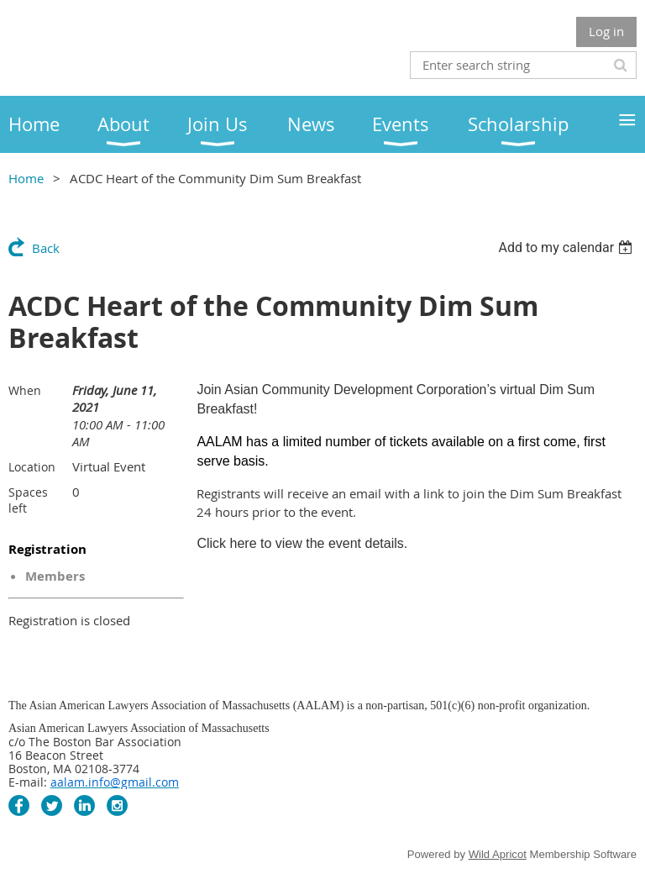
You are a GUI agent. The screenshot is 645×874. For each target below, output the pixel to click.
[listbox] (567, 247)
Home (26, 178)
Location (31, 467)
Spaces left (28, 500)
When (24, 390)
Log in (606, 31)
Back (46, 248)
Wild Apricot (498, 854)
